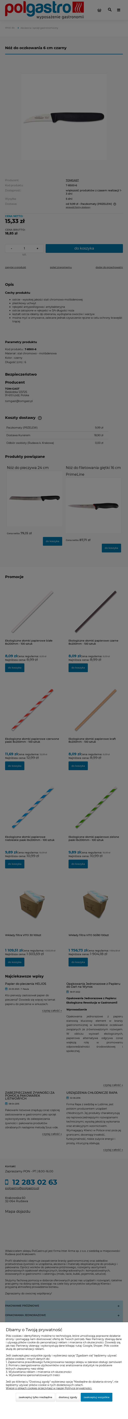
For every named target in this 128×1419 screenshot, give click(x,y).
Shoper (98, 1345)
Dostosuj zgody (68, 1397)
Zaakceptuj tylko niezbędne (35, 1397)
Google (87, 1345)
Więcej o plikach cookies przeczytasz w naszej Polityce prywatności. (49, 1388)
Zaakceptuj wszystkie (96, 1397)
